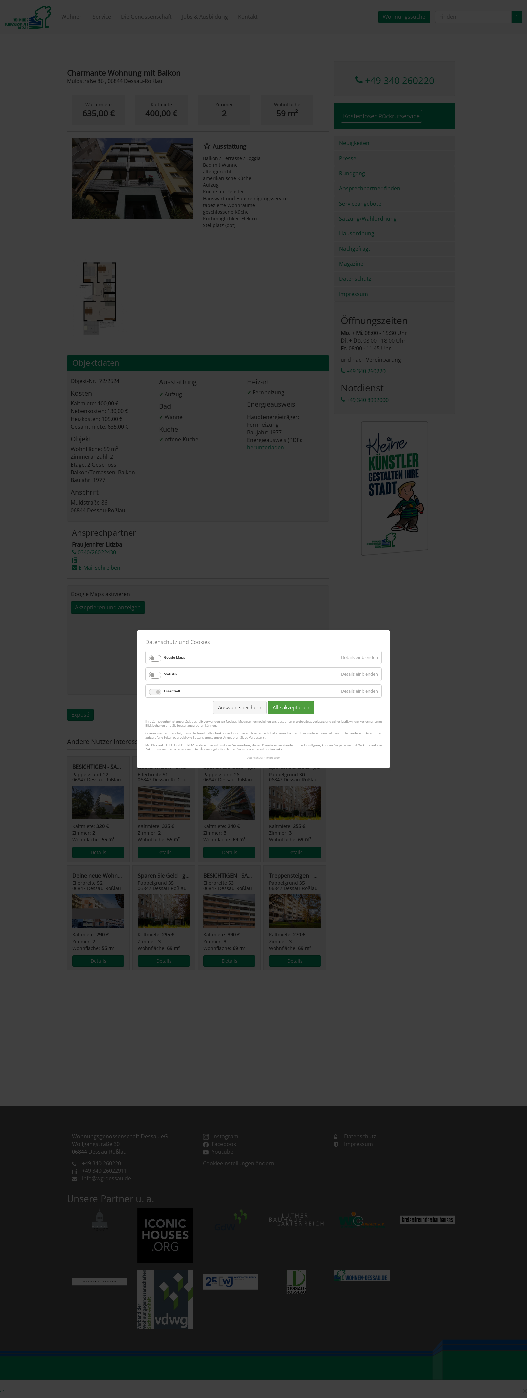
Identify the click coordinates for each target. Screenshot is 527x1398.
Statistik (170, 674)
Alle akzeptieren (291, 707)
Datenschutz (255, 757)
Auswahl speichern (239, 707)
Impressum (273, 757)
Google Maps (174, 657)
